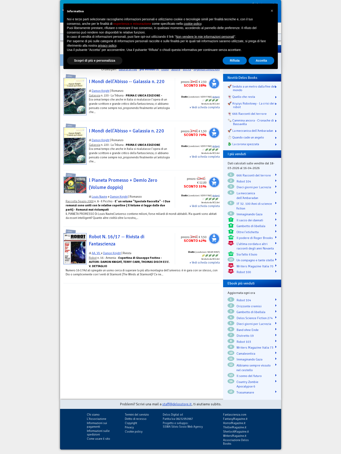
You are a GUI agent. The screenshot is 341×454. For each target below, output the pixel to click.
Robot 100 (243, 272)
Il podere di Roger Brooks (254, 238)
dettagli (216, 97)
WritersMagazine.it (234, 436)
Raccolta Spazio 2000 (80, 201)
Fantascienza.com (234, 414)
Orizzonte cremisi (249, 306)
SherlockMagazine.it (236, 431)
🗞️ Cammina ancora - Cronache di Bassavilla (251, 122)
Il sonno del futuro (249, 376)
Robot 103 (243, 342)
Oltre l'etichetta (247, 232)
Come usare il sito (98, 439)
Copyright (131, 423)
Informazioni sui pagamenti (97, 425)
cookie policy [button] (192, 23)
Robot (93, 258)
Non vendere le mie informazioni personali (205, 36)
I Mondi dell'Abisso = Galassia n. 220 (126, 131)
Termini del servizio (137, 414)
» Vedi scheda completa (205, 107)
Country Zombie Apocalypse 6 (247, 384)
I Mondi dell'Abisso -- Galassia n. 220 (127, 81)
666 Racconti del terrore (253, 175)
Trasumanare (245, 392)
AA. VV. (96, 253)
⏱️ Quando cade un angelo (246, 137)
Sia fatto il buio (246, 254)
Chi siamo (93, 414)
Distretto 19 (245, 336)
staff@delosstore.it (177, 404)
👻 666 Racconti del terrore (247, 113)
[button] (272, 10)
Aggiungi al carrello (214, 83)
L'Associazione (96, 419)
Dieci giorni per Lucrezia (253, 187)
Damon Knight (100, 91)
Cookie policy (133, 431)
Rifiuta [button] (235, 60)
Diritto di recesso (135, 419)
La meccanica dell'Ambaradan (247, 195)
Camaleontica (245, 353)
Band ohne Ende (247, 330)
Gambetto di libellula (250, 226)
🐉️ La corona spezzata (243, 144)
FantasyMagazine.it (235, 419)
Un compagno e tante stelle (255, 260)
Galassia (94, 95)
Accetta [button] (261, 60)
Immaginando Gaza (249, 214)
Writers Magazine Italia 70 (254, 266)
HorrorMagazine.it (234, 423)
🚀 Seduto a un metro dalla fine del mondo (252, 88)
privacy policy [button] (107, 45)
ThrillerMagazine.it (234, 427)
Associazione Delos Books (236, 442)
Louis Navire (99, 197)
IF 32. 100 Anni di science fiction (254, 206)
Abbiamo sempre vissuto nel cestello (253, 367)
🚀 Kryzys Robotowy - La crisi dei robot (251, 105)
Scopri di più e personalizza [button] (94, 60)
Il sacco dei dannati (249, 220)
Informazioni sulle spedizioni (98, 432)
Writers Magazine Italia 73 (254, 347)
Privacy (129, 427)
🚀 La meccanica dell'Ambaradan (250, 130)
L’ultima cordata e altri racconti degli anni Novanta (255, 246)
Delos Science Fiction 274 (254, 318)
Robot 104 (243, 181)
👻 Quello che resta (241, 96)
